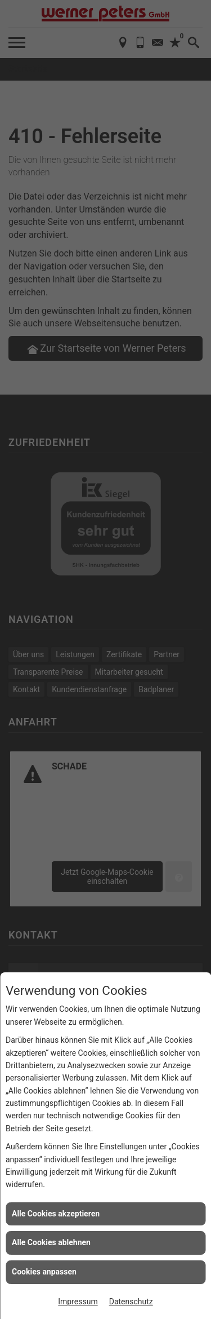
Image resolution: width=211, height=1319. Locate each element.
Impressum (77, 1301)
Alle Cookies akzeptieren (56, 1213)
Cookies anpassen (44, 1271)
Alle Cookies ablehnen (51, 1242)
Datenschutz (131, 1301)
